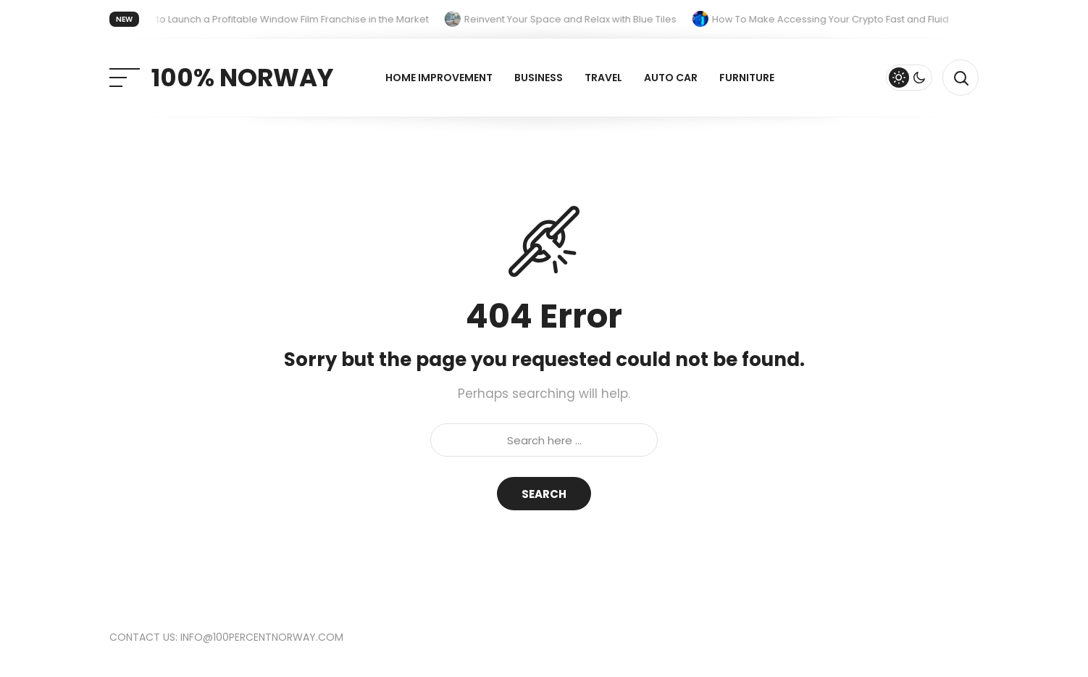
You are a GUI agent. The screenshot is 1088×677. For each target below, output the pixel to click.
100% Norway (242, 77)
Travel (603, 77)
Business (538, 77)
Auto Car (671, 77)
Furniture (746, 77)
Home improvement (439, 77)
